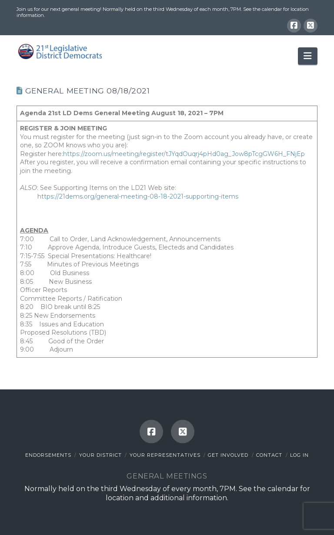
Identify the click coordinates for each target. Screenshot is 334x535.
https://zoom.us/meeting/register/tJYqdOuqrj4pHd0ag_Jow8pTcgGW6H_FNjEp (184, 154)
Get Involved (228, 455)
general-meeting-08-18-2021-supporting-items (167, 196)
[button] (307, 56)
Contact (269, 455)
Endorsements (48, 455)
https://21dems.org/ (66, 196)
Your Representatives (165, 455)
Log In (299, 455)
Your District (100, 455)
